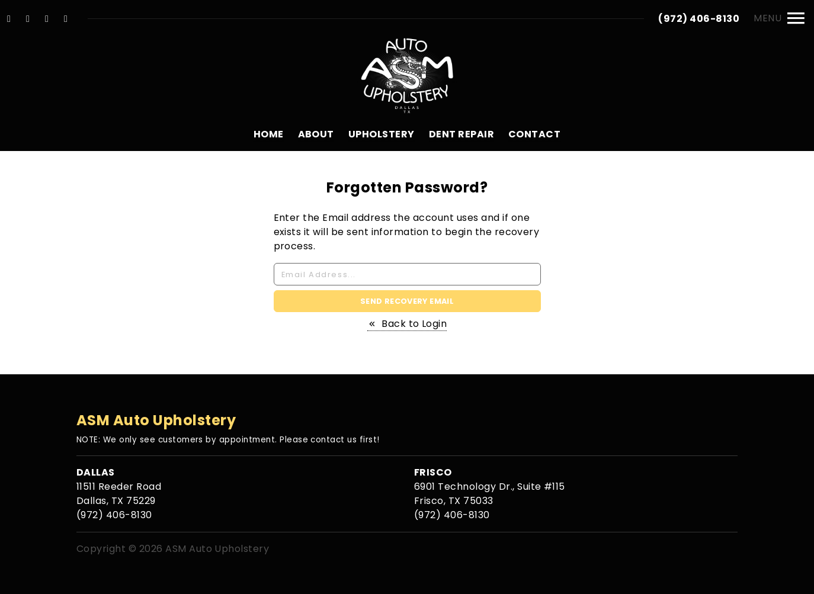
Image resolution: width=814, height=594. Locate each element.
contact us (333, 439)
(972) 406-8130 (698, 18)
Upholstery (381, 134)
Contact (534, 134)
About (316, 134)
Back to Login (407, 324)
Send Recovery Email (407, 301)
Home (269, 134)
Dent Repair (461, 134)
